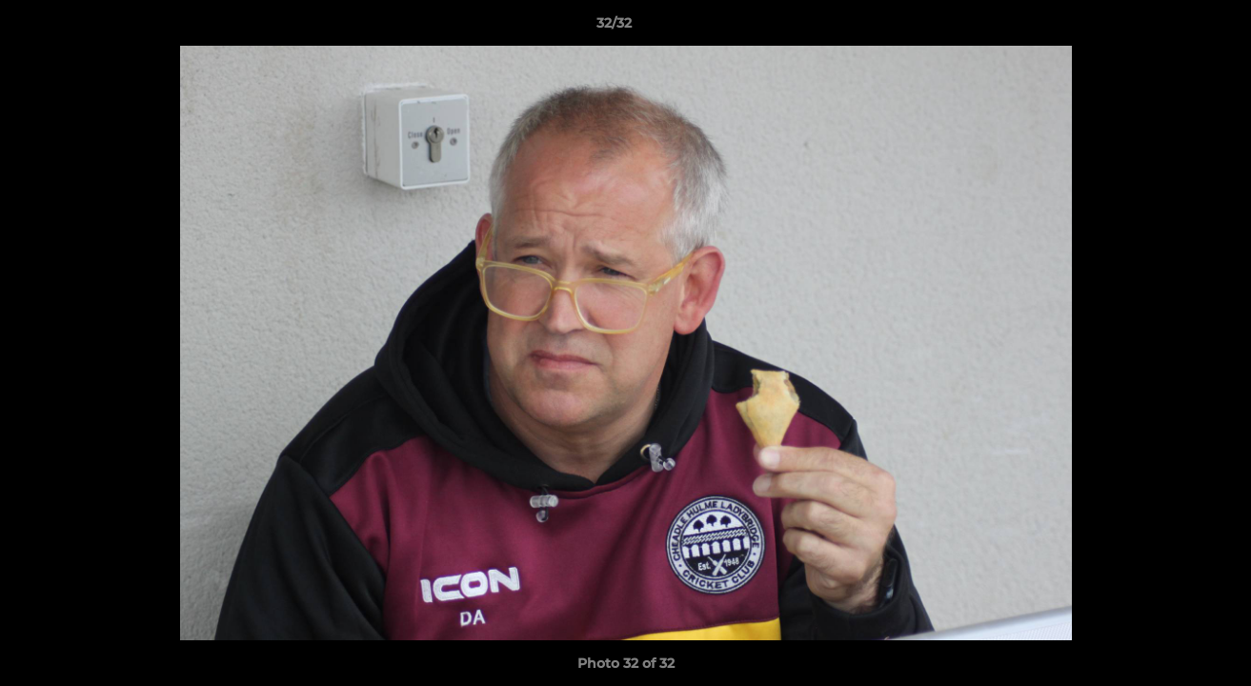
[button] (1171, 27)
